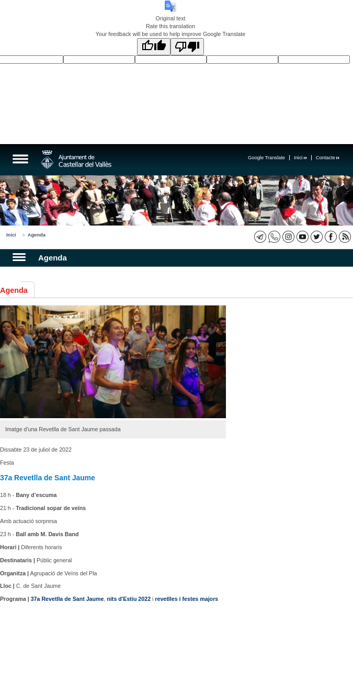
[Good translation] (153, 46)
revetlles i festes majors (186, 599)
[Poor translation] (187, 46)
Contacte (327, 157)
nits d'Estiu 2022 (129, 599)
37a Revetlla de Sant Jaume (67, 599)
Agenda (36, 235)
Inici (300, 157)
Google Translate (266, 157)
